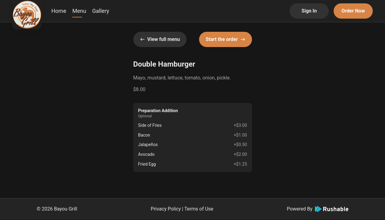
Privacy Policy (166, 209)
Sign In (309, 11)
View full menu (160, 39)
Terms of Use (198, 209)
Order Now (353, 11)
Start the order (225, 39)
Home (58, 11)
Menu (79, 11)
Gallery (100, 11)
